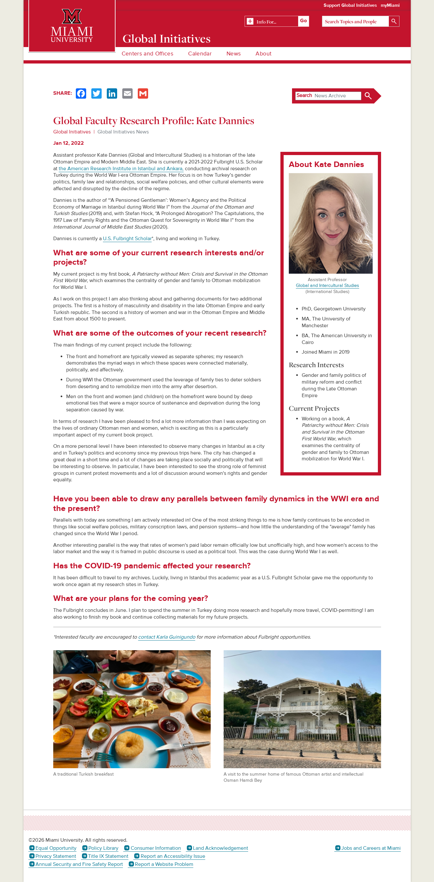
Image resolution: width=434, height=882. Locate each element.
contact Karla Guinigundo (166, 637)
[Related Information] (277, 21)
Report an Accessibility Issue (173, 856)
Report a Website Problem (164, 864)
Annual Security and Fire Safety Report (79, 864)
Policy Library (103, 848)
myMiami (390, 5)
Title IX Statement (108, 856)
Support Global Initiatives (350, 5)
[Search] (360, 21)
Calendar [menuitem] (200, 53)
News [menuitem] (234, 53)
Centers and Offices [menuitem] (148, 53)
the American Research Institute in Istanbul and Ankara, (121, 168)
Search (304, 95)
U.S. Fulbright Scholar (127, 238)
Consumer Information (156, 848)
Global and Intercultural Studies (327, 285)
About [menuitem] (263, 53)
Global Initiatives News (123, 132)
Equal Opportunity (55, 848)
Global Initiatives (167, 38)
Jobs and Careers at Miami (371, 848)
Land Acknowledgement (220, 848)
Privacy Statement (55, 856)
